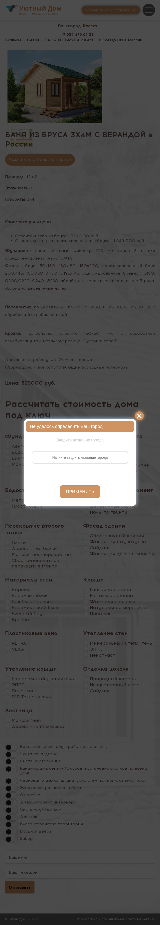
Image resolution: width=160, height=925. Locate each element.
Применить (80, 491)
